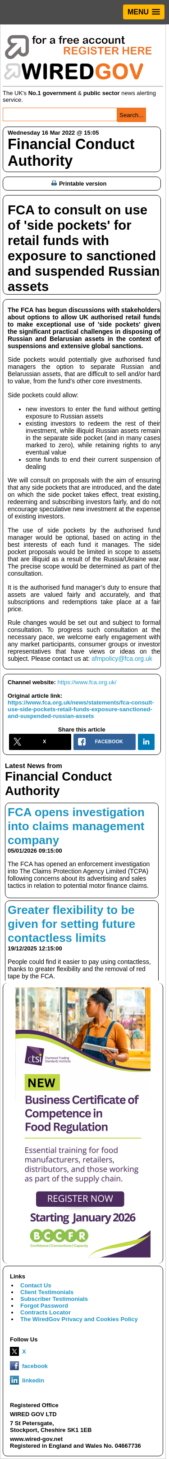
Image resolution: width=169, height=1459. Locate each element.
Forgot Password (44, 1305)
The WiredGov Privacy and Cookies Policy (79, 1319)
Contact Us (35, 1285)
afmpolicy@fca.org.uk (121, 658)
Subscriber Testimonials (54, 1298)
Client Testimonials (46, 1292)
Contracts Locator (45, 1312)
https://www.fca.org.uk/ (87, 682)
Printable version (78, 183)
